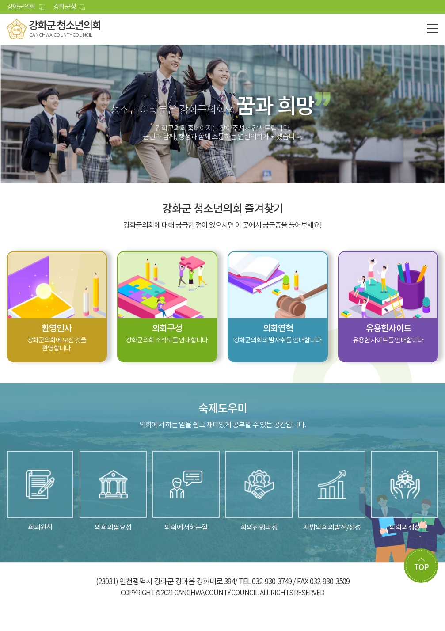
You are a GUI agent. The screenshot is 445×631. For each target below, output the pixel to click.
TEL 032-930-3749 (265, 582)
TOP (421, 567)
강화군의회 (21, 7)
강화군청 (64, 7)
